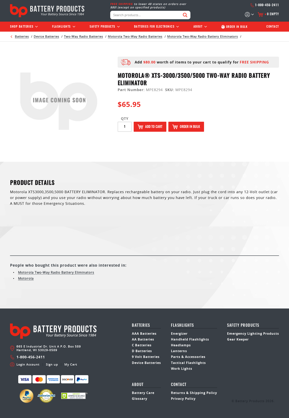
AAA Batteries (144, 333)
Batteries (21, 27)
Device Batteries (46, 36)
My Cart (70, 364)
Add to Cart (150, 127)
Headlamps (181, 345)
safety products (243, 326)
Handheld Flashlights (190, 339)
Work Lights (181, 368)
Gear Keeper (238, 339)
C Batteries (142, 345)
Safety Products (102, 26)
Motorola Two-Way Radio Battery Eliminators (202, 36)
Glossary (139, 398)
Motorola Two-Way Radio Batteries (135, 36)
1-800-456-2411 (264, 5)
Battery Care (143, 393)
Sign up (52, 364)
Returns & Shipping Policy (194, 393)
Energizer (179, 333)
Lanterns (179, 351)
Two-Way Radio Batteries (83, 36)
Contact (272, 26)
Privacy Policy (183, 398)
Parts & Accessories (188, 357)
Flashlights (61, 26)
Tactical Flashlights (188, 363)
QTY (124, 119)
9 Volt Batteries (146, 357)
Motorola (26, 278)
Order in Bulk (186, 127)
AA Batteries (143, 339)
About (198, 26)
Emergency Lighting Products (253, 333)
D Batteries (142, 351)
